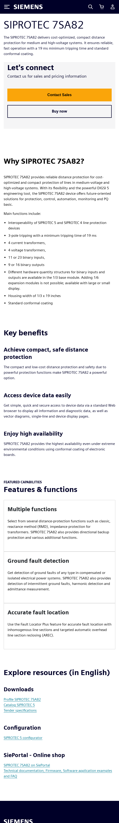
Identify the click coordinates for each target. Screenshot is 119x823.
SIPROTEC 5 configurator (23, 738)
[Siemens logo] (28, 7)
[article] (59, 526)
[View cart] (101, 6)
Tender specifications (20, 710)
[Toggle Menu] (7, 7)
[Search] (90, 6)
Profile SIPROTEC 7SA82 (22, 699)
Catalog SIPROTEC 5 (19, 705)
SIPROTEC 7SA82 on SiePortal (27, 765)
